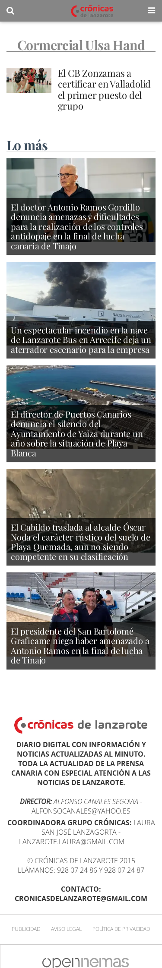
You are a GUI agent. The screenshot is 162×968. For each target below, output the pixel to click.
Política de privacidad (121, 929)
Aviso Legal (66, 929)
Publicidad (26, 929)
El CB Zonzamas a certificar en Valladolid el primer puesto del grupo (104, 89)
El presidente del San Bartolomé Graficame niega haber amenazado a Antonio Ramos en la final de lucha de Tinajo (80, 645)
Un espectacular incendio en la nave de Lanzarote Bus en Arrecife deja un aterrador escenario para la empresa (81, 339)
